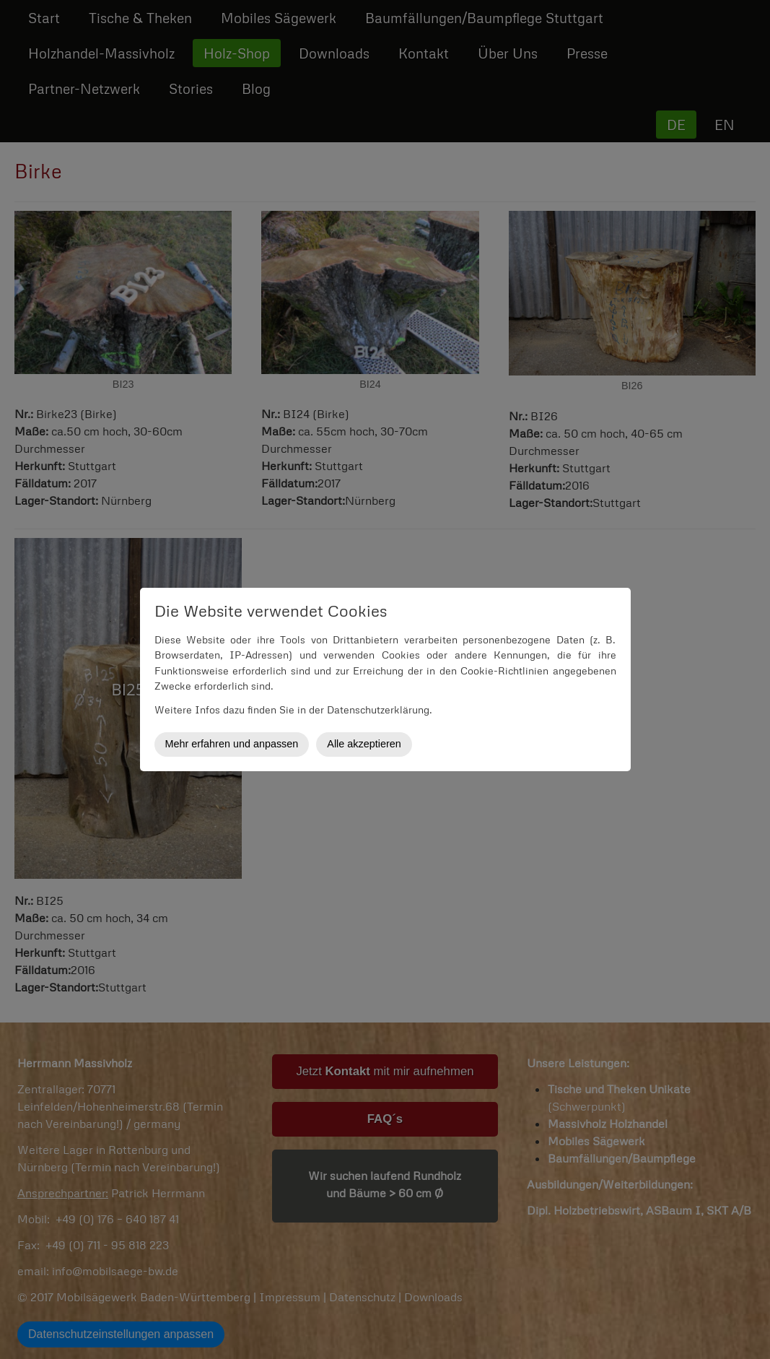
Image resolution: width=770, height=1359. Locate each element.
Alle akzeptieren (364, 744)
